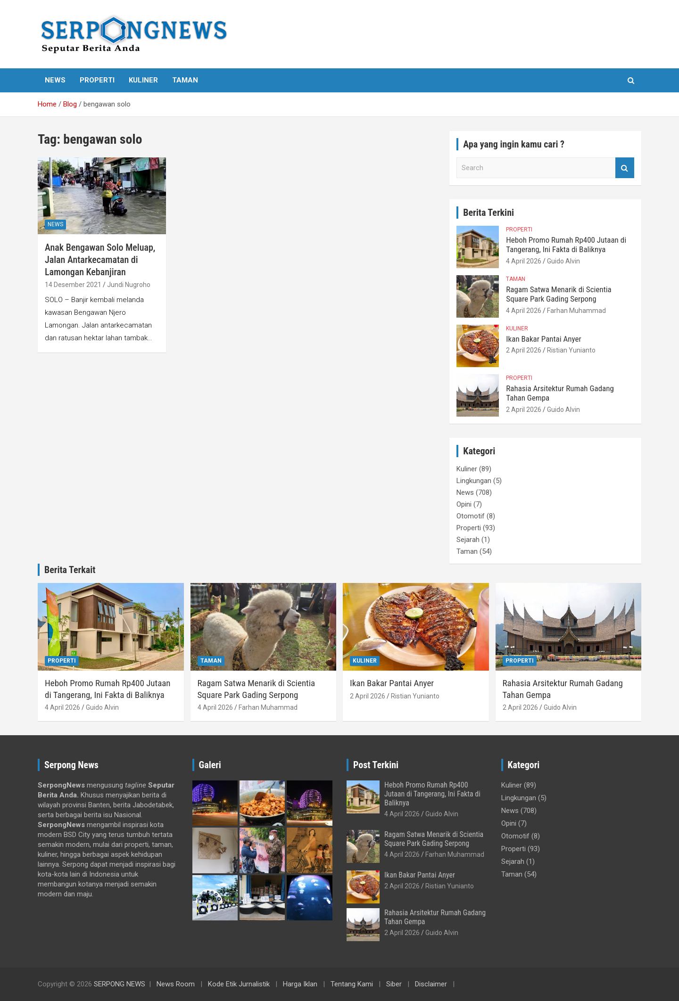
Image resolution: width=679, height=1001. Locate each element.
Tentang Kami (352, 984)
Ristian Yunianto (571, 350)
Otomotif (470, 516)
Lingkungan (473, 480)
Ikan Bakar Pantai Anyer (543, 339)
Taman (185, 80)
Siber (394, 984)
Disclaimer (431, 984)
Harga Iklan (300, 984)
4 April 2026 (523, 261)
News (55, 80)
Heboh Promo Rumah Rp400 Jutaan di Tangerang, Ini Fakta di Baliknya (566, 244)
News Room (176, 984)
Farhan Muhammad (576, 310)
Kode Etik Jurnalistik (239, 984)
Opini (464, 504)
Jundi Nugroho (128, 284)
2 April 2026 (523, 350)
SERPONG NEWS (119, 984)
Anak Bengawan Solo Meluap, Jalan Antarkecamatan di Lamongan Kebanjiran (100, 260)
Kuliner (143, 80)
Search (624, 168)
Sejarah (468, 539)
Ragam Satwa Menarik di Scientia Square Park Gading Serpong (558, 294)
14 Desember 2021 (73, 284)
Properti (97, 80)
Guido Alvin (563, 261)
